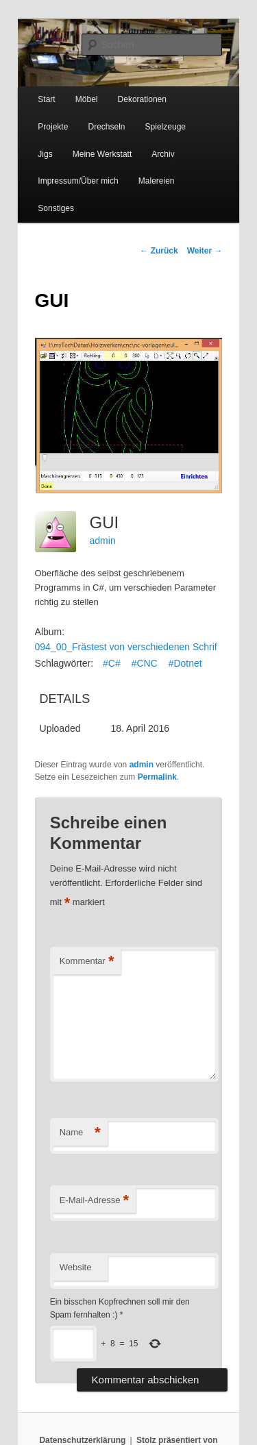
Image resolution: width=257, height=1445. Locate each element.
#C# (112, 663)
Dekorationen (142, 99)
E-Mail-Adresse (94, 1201)
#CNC (145, 663)
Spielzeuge (165, 127)
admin (103, 540)
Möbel (86, 99)
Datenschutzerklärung (82, 1440)
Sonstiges (56, 208)
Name (80, 1133)
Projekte (53, 127)
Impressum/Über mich (78, 181)
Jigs (45, 154)
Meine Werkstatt (102, 154)
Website (76, 1267)
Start (46, 99)
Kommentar (87, 962)
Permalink (157, 777)
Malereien (156, 181)
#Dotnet (185, 663)
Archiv (162, 154)
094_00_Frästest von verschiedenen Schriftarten (138, 646)
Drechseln (106, 127)
